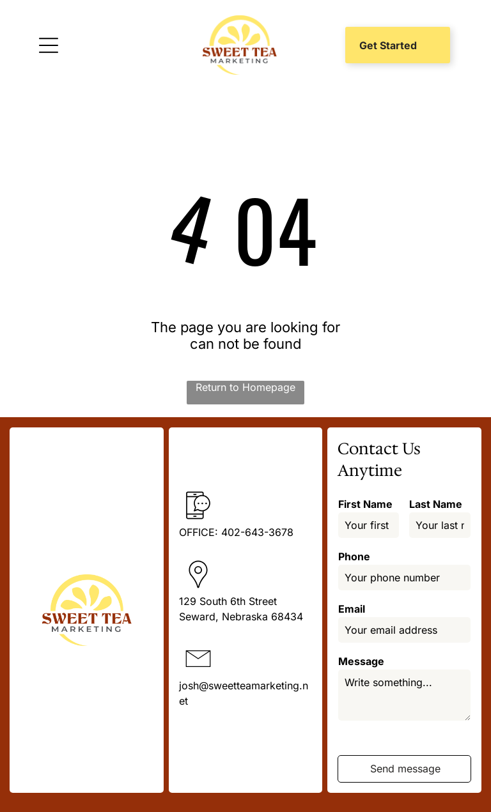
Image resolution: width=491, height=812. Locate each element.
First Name (365, 504)
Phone (354, 556)
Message (361, 661)
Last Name (435, 504)
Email (351, 608)
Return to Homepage (245, 387)
